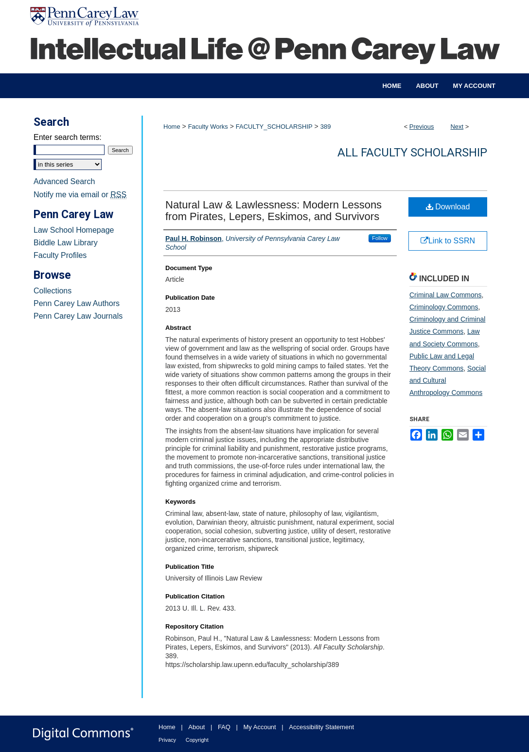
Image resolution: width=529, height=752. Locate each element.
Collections (52, 291)
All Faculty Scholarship (412, 152)
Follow (380, 238)
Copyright (197, 740)
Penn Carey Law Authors (77, 303)
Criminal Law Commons (445, 295)
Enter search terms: (68, 137)
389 (325, 126)
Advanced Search (64, 181)
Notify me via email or (80, 194)
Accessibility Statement (321, 727)
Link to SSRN (448, 241)
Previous (421, 126)
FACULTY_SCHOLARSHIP (274, 126)
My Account (260, 727)
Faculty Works (208, 126)
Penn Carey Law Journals (78, 316)
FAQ (224, 727)
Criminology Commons (443, 307)
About (196, 727)
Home (171, 126)
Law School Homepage (74, 230)
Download (448, 207)
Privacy (167, 740)
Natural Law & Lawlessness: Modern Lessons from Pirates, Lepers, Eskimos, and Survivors (273, 210)
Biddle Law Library (66, 243)
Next (456, 126)
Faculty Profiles (60, 255)
